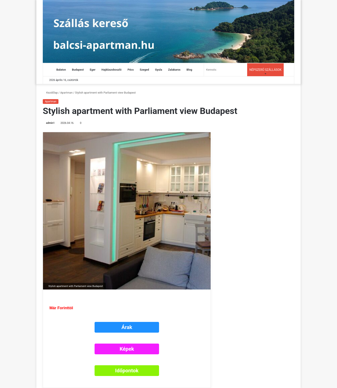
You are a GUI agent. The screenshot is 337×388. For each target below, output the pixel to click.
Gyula (158, 69)
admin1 (50, 122)
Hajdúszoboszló (111, 69)
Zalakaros (174, 69)
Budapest (78, 69)
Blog (189, 69)
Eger (92, 69)
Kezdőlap (50, 92)
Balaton (61, 69)
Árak (126, 327)
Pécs (130, 69)
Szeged (144, 69)
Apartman (66, 92)
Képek (126, 349)
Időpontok (127, 371)
